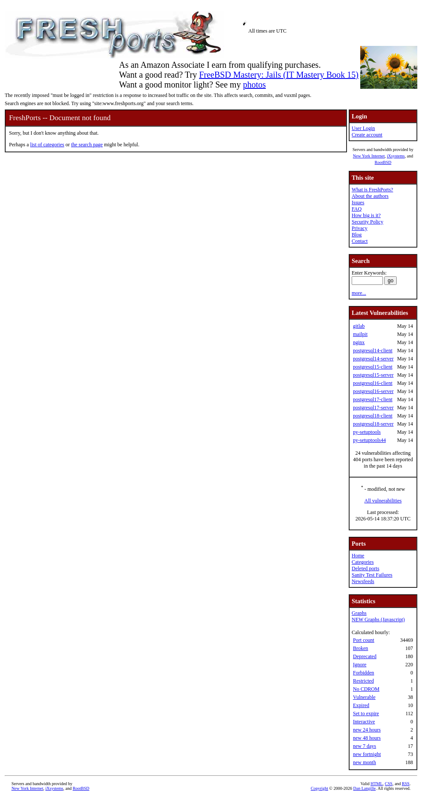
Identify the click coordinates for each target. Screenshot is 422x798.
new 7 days (364, 746)
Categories (363, 562)
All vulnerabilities (383, 501)
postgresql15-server (373, 375)
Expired (361, 705)
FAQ (357, 209)
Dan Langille (364, 788)
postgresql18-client (372, 416)
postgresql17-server (373, 408)
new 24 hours (367, 730)
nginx (359, 342)
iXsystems (396, 156)
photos (254, 84)
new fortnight (367, 754)
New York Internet (369, 156)
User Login (363, 128)
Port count (363, 640)
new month (364, 762)
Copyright (320, 788)
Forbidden (363, 673)
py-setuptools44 (369, 440)
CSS (388, 783)
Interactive (364, 722)
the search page (87, 145)
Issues (358, 203)
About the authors (370, 196)
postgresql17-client (372, 399)
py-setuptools (367, 432)
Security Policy (367, 222)
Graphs (359, 613)
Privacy (360, 228)
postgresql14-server (373, 359)
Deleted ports (365, 568)
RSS (406, 783)
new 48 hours (367, 738)
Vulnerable (364, 697)
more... (359, 293)
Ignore (359, 665)
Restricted (363, 681)
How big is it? (366, 215)
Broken (360, 648)
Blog (357, 235)
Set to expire (366, 713)
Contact (360, 241)
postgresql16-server (373, 391)
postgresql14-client (372, 351)
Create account (367, 135)
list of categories (47, 145)
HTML (377, 783)
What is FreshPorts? (372, 190)
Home (358, 556)
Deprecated (365, 656)
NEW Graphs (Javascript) (378, 620)
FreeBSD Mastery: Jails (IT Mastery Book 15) (279, 74)
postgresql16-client (372, 383)
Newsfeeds (363, 581)
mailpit (360, 334)
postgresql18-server (373, 424)
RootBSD (383, 162)
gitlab (359, 326)
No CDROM (366, 689)
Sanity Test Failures (372, 575)
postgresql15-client (372, 367)
